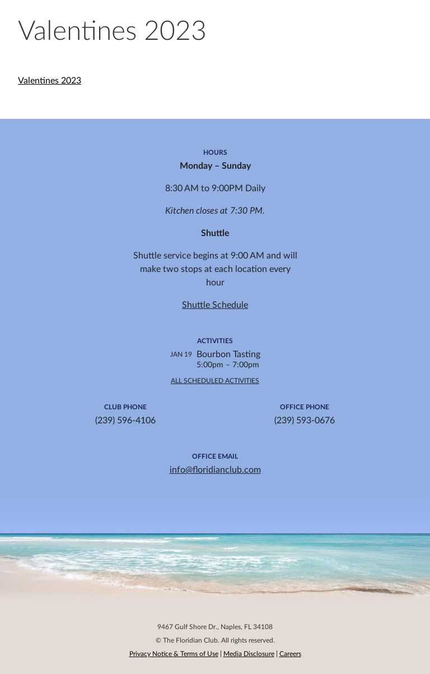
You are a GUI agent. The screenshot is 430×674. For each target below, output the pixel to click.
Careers (290, 653)
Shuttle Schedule (215, 305)
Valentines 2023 (49, 80)
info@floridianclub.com (215, 469)
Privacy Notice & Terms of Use (173, 653)
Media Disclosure (248, 653)
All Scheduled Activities (215, 380)
